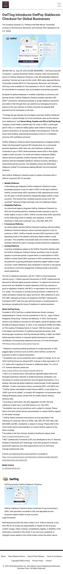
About (3, 556)
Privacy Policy (37, 561)
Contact (48, 561)
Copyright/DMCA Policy (20, 561)
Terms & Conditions (54, 556)
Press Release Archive (16, 556)
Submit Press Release (35, 556)
